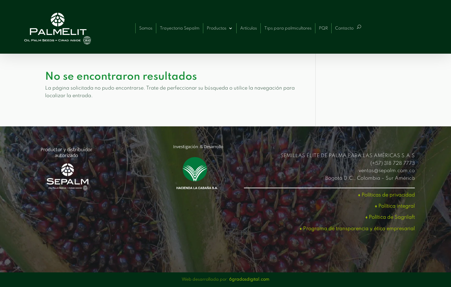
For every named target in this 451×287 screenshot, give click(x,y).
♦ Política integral (395, 206)
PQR (323, 28)
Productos (216, 28)
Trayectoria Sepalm (179, 28)
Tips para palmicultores (288, 28)
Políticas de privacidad (388, 195)
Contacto (344, 28)
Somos (145, 28)
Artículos (248, 28)
